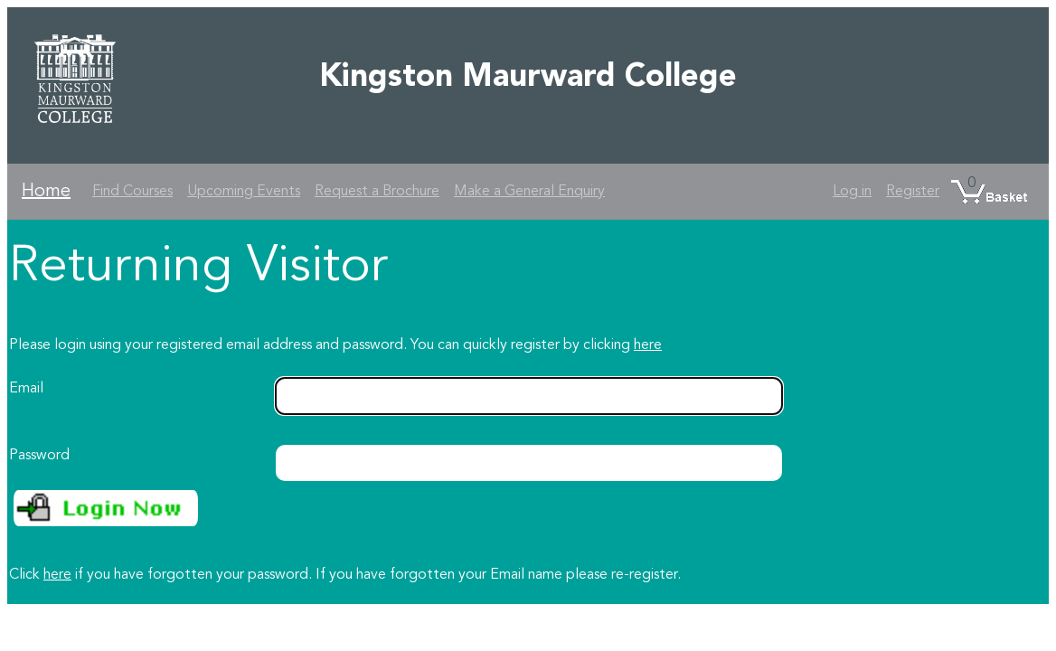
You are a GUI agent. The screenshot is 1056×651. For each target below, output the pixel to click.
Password (39, 455)
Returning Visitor (198, 267)
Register (912, 191)
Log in (852, 191)
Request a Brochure (377, 191)
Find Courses (132, 191)
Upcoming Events (243, 191)
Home (46, 192)
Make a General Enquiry (529, 191)
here (648, 345)
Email (26, 389)
